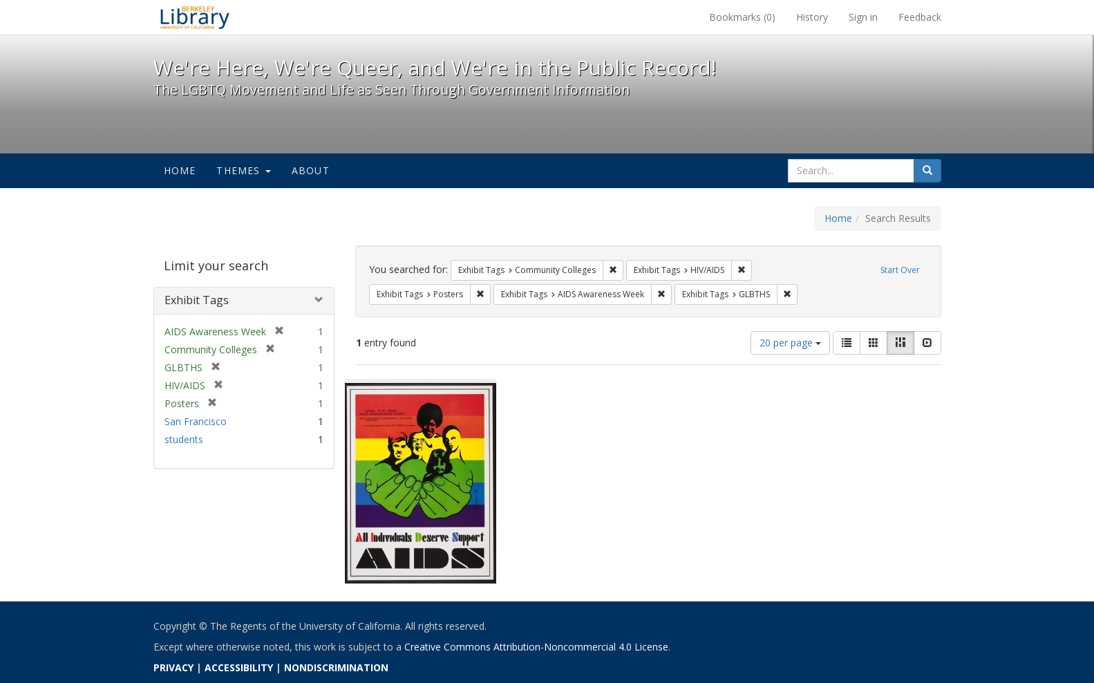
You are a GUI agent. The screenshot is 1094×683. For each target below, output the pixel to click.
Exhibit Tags (196, 300)
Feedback (919, 17)
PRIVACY (173, 667)
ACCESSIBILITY (239, 667)
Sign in (863, 17)
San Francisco (195, 421)
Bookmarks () (742, 17)
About (311, 170)
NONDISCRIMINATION (336, 667)
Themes (243, 170)
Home (180, 170)
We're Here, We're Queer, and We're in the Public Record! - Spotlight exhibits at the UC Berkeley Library (195, 17)
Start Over (900, 270)
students (183, 439)
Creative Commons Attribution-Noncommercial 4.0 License (536, 646)
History (812, 17)
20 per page (790, 342)
